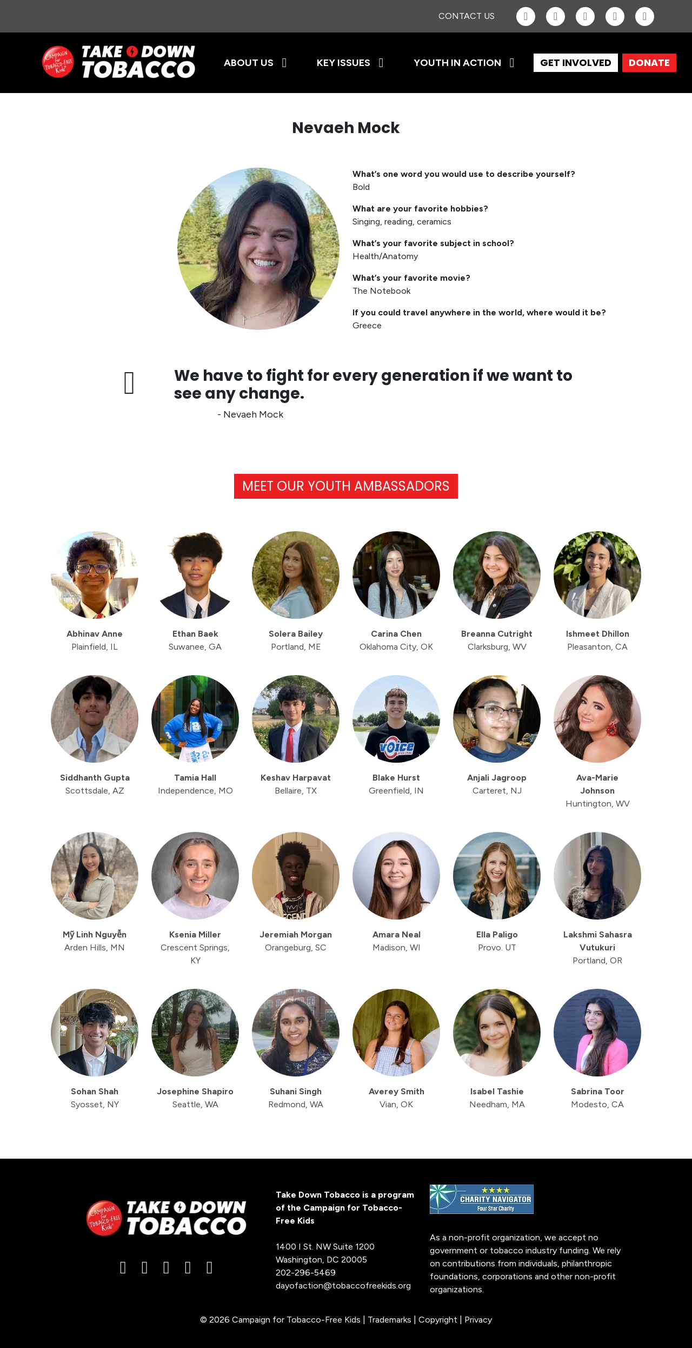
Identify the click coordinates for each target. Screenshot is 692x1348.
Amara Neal (396, 941)
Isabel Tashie (497, 1097)
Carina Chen (396, 640)
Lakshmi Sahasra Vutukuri (597, 947)
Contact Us (466, 16)
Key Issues (343, 63)
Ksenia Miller (195, 947)
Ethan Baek (195, 640)
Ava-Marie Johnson (597, 790)
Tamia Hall (195, 784)
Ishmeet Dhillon (597, 640)
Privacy (478, 1319)
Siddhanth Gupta (95, 784)
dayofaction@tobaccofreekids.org (343, 1285)
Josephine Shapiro (195, 1097)
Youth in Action (457, 63)
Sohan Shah (95, 1097)
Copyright (437, 1319)
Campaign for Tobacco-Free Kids (296, 1319)
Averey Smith (396, 1097)
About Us (249, 63)
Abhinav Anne (94, 640)
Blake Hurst (396, 784)
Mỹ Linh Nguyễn (95, 941)
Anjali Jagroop (497, 784)
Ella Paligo (497, 941)
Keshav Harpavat (296, 784)
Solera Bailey (296, 640)
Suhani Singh (295, 1097)
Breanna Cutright (497, 640)
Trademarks (389, 1319)
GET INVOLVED (575, 62)
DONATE (649, 62)
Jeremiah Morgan (296, 941)
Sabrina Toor (597, 1097)
